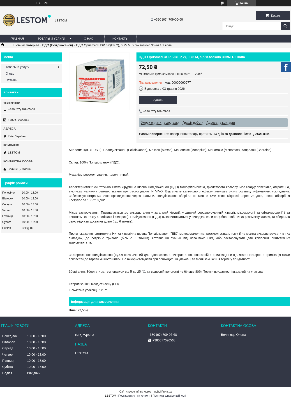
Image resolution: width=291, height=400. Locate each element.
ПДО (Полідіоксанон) (57, 45)
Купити (157, 100)
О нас (88, 38)
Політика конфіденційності (169, 395)
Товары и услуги (51, 38)
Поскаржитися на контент (134, 395)
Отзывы (11, 80)
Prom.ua (167, 391)
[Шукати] (285, 26)
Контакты (120, 38)
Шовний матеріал (26, 45)
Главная (17, 38)
